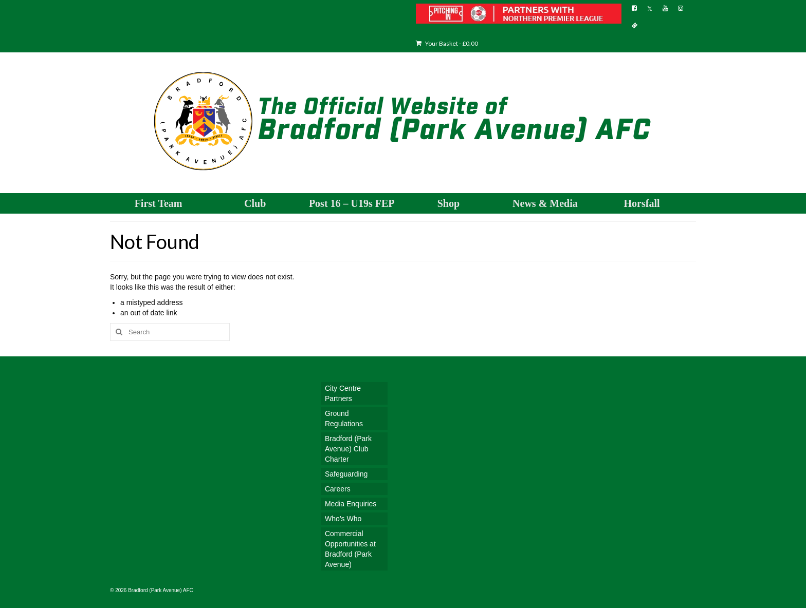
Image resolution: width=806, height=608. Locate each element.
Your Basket (447, 43)
